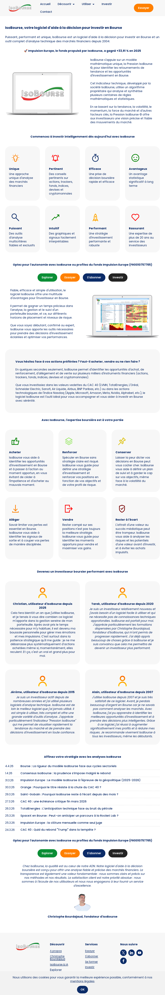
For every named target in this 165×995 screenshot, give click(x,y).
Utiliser (84, 4)
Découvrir (62, 4)
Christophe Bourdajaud (58, 958)
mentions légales (82, 982)
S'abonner (94, 278)
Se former (92, 962)
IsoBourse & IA (59, 965)
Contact (44, 12)
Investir (104, 4)
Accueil (43, 4)
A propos (56, 951)
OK (83, 990)
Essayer (143, 8)
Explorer (47, 278)
